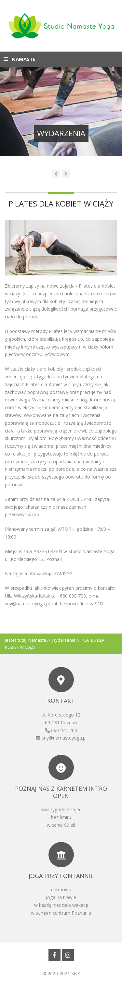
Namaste (37, 640)
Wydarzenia (63, 640)
